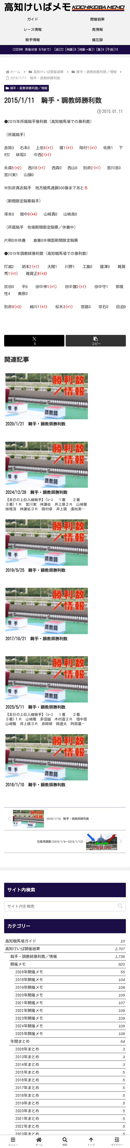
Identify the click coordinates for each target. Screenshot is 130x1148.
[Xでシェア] (34, 340)
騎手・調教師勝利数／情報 (26, 88)
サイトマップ (65, 1125)
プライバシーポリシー (65, 1111)
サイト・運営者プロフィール (23, 1114)
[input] (65, 679)
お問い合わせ (107, 1111)
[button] (96, 340)
